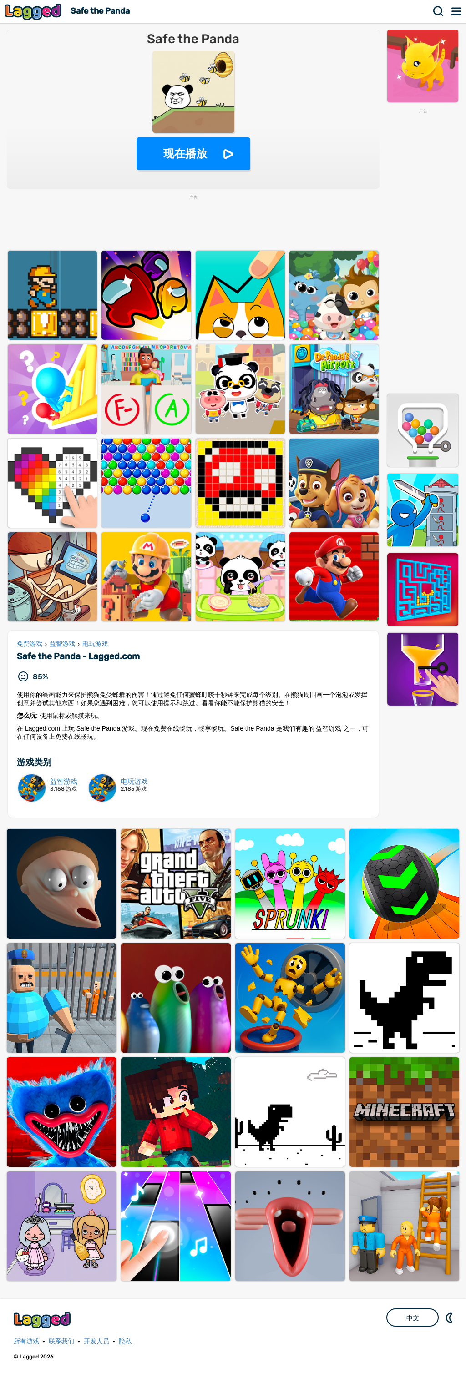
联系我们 (61, 1341)
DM (450, 1317)
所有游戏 (26, 1341)
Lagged (34, 11)
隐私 (125, 1341)
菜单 (457, 11)
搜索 (439, 11)
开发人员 (96, 1341)
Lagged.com (43, 1320)
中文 (412, 1318)
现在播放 (185, 153)
